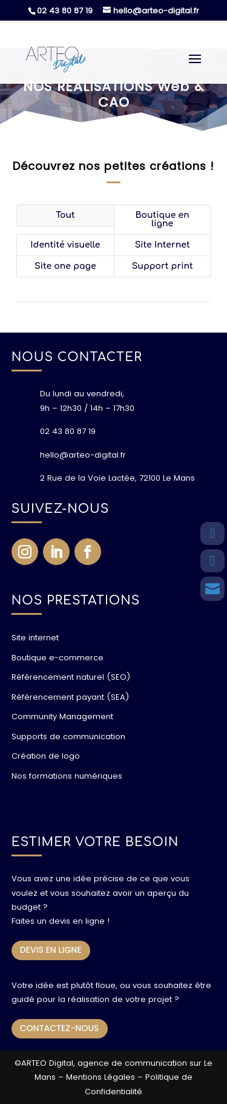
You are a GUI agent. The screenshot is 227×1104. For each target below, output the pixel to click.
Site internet (35, 637)
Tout (65, 215)
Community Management (62, 716)
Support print (162, 266)
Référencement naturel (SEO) (71, 677)
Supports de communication (68, 736)
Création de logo (46, 756)
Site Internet (162, 244)
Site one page (65, 266)
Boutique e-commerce (58, 657)
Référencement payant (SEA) (70, 697)
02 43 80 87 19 (65, 10)
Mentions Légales (100, 1077)
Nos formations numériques (67, 776)
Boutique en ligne (162, 219)
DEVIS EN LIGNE (51, 950)
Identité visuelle (65, 244)
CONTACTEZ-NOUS (59, 1028)
